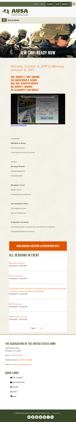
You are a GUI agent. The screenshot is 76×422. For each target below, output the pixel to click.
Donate (50, 4)
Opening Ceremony (17, 263)
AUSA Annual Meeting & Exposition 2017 (38, 246)
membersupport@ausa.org (20, 364)
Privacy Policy (56, 413)
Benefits (65, 4)
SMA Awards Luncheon (18, 317)
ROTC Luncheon (15, 304)
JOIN (57, 4)
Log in (36, 4)
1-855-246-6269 (26, 360)
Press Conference (16, 276)
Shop (43, 4)
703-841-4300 (16, 355)
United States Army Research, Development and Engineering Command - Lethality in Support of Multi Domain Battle (37, 289)
